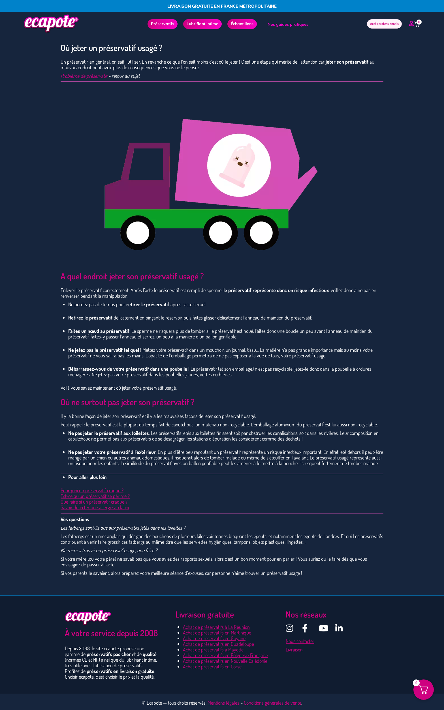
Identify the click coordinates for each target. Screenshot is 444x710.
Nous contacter (300, 641)
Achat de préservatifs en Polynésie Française (225, 655)
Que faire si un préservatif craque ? (94, 501)
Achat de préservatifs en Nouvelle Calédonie (225, 661)
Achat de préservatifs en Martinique (217, 632)
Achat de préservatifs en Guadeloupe (218, 644)
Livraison (294, 649)
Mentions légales (223, 703)
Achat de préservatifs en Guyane (214, 638)
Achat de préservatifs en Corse (212, 666)
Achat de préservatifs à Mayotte (213, 649)
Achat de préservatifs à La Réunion (216, 627)
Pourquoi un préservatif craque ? (92, 490)
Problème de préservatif (84, 76)
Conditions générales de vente (272, 703)
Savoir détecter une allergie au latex (95, 507)
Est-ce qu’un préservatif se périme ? (95, 496)
